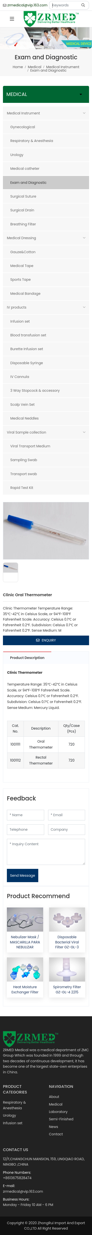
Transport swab (23, 473)
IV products (16, 307)
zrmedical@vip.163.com (27, 5)
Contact (56, 1134)
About (54, 1096)
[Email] (66, 815)
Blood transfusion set (28, 335)
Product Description (27, 657)
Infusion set (20, 321)
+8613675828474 (17, 1177)
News (53, 1126)
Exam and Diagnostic (28, 182)
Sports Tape (20, 279)
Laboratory (58, 1111)
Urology (16, 154)
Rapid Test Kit (21, 487)
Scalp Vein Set (22, 404)
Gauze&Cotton (23, 252)
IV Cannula (19, 376)
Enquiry (46, 640)
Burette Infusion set (26, 348)
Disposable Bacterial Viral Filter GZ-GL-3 (67, 942)
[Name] (25, 815)
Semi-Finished (61, 1119)
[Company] (66, 829)
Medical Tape (21, 265)
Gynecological (22, 127)
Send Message (22, 875)
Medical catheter (24, 168)
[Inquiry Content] (46, 852)
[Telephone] (25, 829)
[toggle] (12, 19)
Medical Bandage (25, 293)
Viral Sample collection (26, 432)
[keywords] (64, 5)
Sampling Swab (23, 459)
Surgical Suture (23, 196)
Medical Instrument (23, 113)
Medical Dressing (21, 237)
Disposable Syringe (26, 362)
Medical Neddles (24, 418)
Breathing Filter (23, 224)
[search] (84, 5)
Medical (56, 1104)
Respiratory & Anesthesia (31, 140)
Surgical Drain (22, 210)
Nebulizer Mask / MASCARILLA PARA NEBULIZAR (25, 942)
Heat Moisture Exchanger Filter (25, 989)
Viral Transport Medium (30, 446)
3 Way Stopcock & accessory (35, 390)
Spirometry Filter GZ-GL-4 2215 (67, 989)
